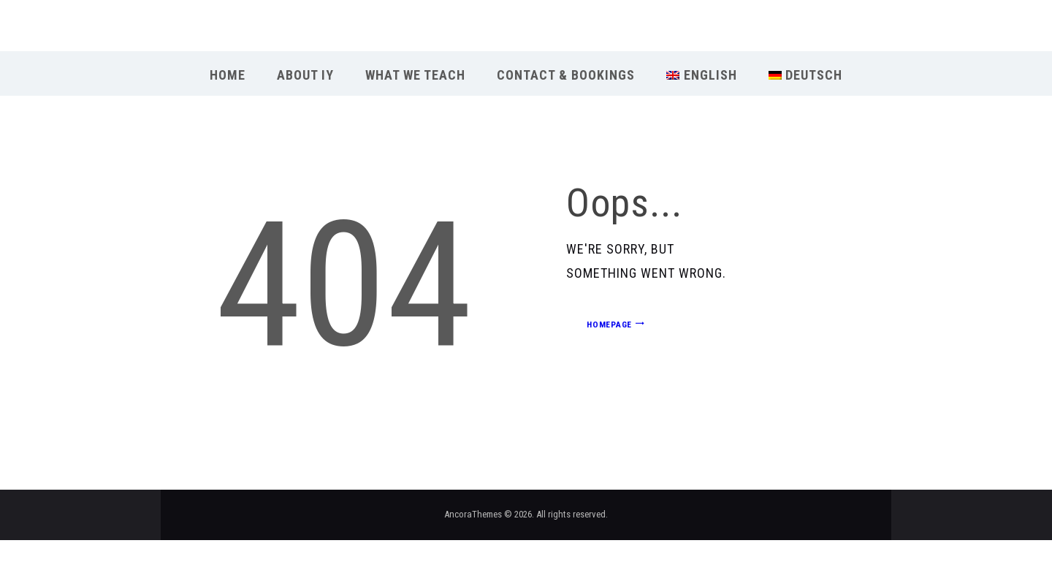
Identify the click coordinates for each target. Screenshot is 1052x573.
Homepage (609, 324)
